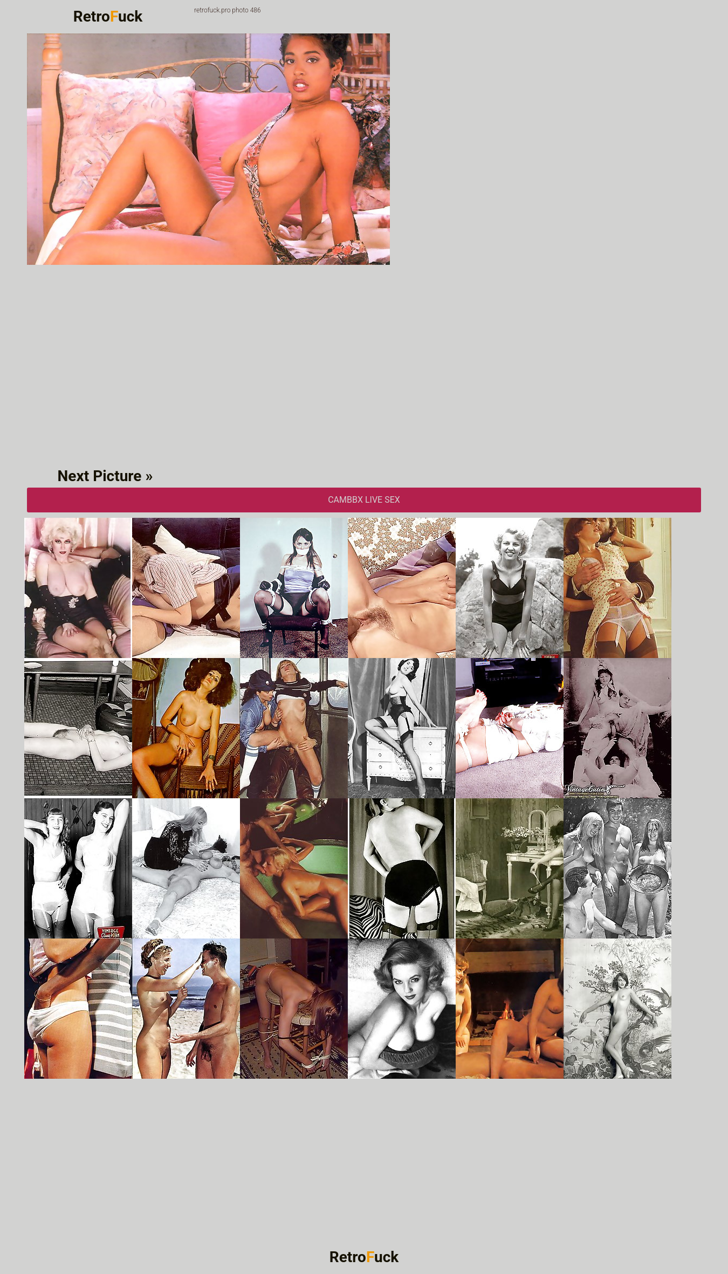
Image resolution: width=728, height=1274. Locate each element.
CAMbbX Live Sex (364, 500)
